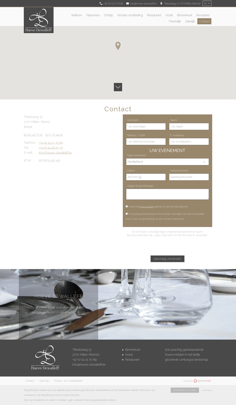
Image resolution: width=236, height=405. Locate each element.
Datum (146, 170)
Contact (29, 380)
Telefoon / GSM (136, 135)
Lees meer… (207, 390)
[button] (118, 46)
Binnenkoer (132, 349)
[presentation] (167, 246)
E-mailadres (189, 135)
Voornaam (146, 120)
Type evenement (167, 155)
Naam (189, 120)
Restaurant (132, 359)
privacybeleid (146, 206)
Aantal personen (179, 170)
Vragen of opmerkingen (140, 185)
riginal (204, 380)
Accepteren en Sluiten (184, 390)
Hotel (129, 354)
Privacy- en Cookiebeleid (68, 380)
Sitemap (44, 380)
